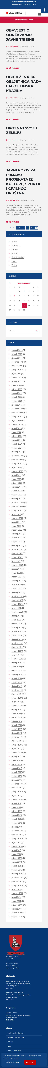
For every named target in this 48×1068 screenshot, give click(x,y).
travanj (24, 283)
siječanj (17, 358)
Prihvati (30, 1062)
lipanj (16, 386)
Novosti (15, 254)
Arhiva (14, 242)
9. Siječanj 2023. (13, 200)
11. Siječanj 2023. (13, 140)
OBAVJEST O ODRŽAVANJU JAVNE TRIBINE (20, 35)
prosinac (18, 362)
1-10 (18, 228)
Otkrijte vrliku (18, 258)
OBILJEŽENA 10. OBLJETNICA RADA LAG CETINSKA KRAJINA (23, 84)
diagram (25, 47)
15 (27, 228)
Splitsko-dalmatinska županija (16, 1037)
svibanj (17, 390)
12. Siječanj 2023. (14, 98)
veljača (17, 401)
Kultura (15, 250)
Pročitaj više (12, 68)
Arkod (9, 1046)
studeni (17, 366)
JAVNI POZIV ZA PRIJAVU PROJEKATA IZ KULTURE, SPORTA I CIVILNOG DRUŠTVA (23, 181)
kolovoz (17, 378)
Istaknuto (16, 246)
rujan (16, 374)
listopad (17, 370)
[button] (44, 9)
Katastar (10, 1042)
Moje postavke (13, 1062)
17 (28, 301)
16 (31, 228)
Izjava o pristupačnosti (14, 1051)
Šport (14, 261)
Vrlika (14, 265)
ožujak (17, 354)
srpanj (16, 382)
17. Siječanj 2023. (14, 46)
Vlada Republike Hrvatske (15, 1033)
